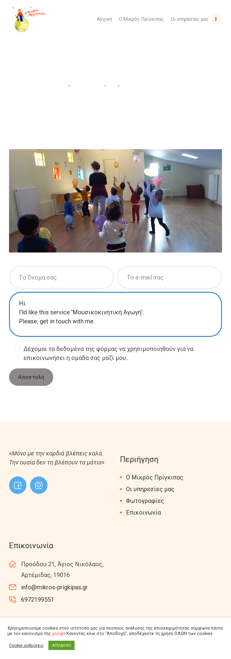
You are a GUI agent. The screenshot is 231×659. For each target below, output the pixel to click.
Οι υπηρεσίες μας (150, 489)
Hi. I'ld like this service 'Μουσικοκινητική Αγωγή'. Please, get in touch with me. (115, 314)
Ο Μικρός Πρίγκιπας (154, 477)
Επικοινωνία (143, 512)
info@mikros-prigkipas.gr (54, 587)
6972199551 (37, 599)
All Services (87, 85)
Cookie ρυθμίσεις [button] (26, 645)
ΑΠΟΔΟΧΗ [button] (61, 645)
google (59, 633)
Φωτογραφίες (145, 500)
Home (57, 85)
